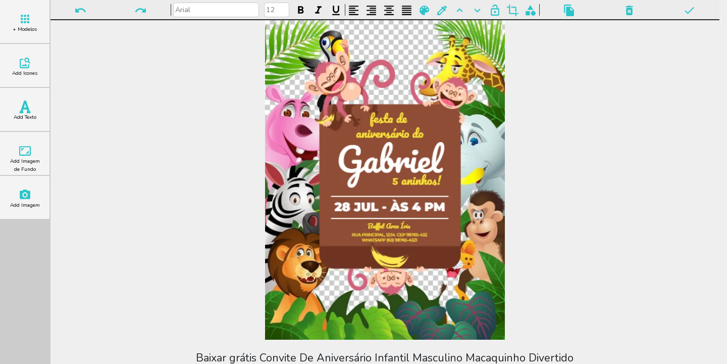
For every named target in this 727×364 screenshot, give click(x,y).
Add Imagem (25, 199)
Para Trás (477, 10)
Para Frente (460, 10)
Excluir (629, 10)
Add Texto (25, 111)
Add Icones (24, 67)
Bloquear (495, 10)
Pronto (689, 10)
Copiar (569, 10)
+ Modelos (25, 23)
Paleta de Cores (424, 10)
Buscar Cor (442, 10)
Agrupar (530, 10)
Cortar (513, 10)
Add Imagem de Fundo (25, 159)
